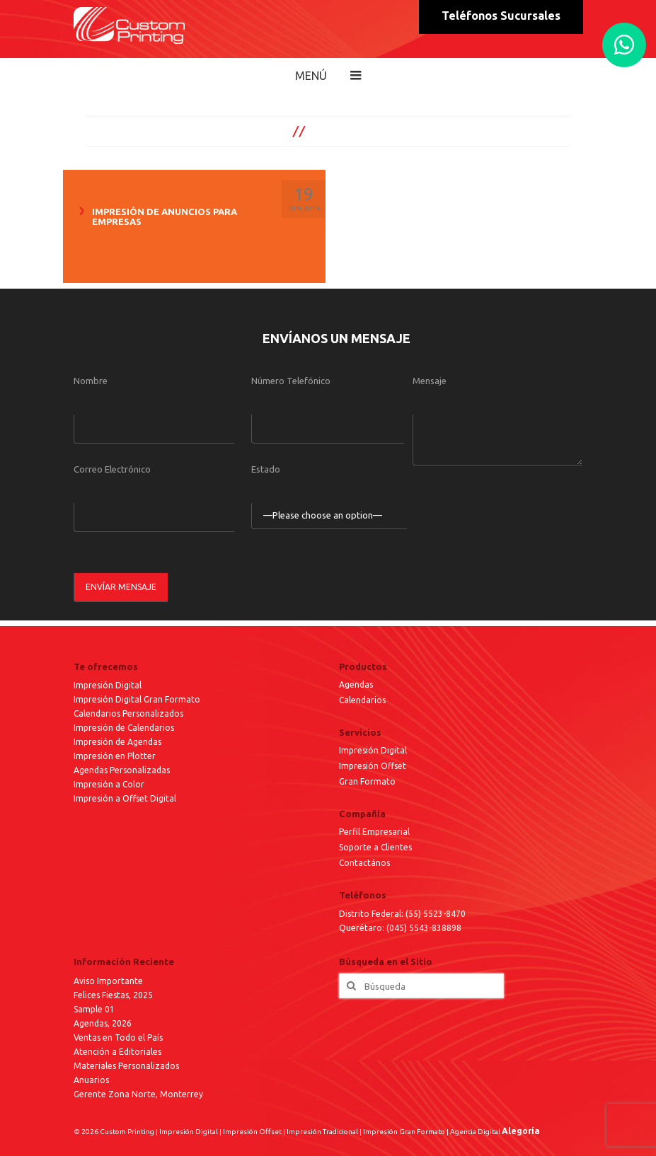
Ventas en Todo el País (118, 1037)
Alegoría (521, 1130)
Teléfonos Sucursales (501, 15)
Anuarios (91, 1080)
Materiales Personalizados (126, 1065)
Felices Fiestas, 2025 (113, 995)
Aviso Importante (108, 981)
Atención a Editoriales (117, 1051)
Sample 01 (94, 1009)
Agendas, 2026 (103, 1023)
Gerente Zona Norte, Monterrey (138, 1094)
